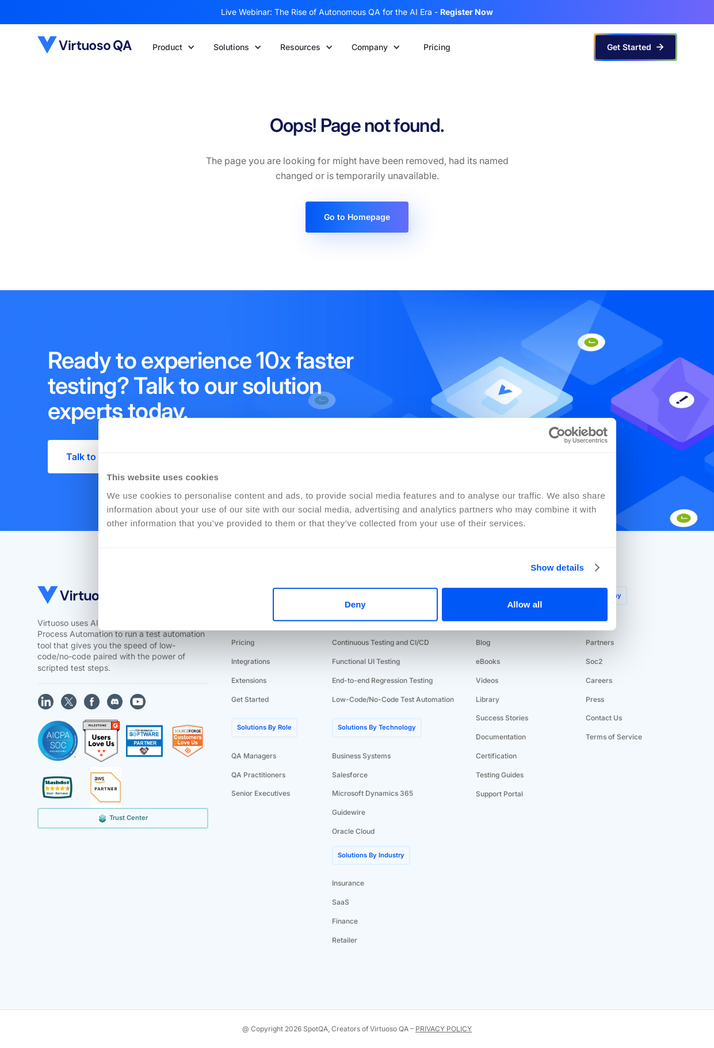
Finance (345, 921)
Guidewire (348, 812)
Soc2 (594, 661)
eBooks (488, 661)
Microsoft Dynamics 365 (372, 793)
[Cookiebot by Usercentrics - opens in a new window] (557, 435)
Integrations (250, 661)
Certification (496, 755)
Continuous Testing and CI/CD (380, 642)
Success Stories (502, 717)
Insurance (348, 883)
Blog (483, 642)
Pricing (242, 642)
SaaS (340, 902)
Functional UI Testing (366, 661)
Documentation (501, 736)
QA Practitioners (258, 774)
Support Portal (499, 793)
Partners (600, 642)
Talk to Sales (94, 456)
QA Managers (253, 755)
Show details (557, 567)
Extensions (248, 680)
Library (487, 699)
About (595, 623)
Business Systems (361, 755)
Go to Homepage (357, 217)
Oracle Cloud (353, 831)
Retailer (344, 940)
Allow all (525, 604)
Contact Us (604, 717)
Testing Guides (500, 774)
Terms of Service (614, 736)
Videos (487, 680)
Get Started (250, 699)
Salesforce (350, 774)
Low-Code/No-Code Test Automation (393, 699)
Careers (599, 680)
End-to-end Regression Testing (382, 680)
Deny (355, 604)
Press (595, 699)
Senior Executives (260, 793)
